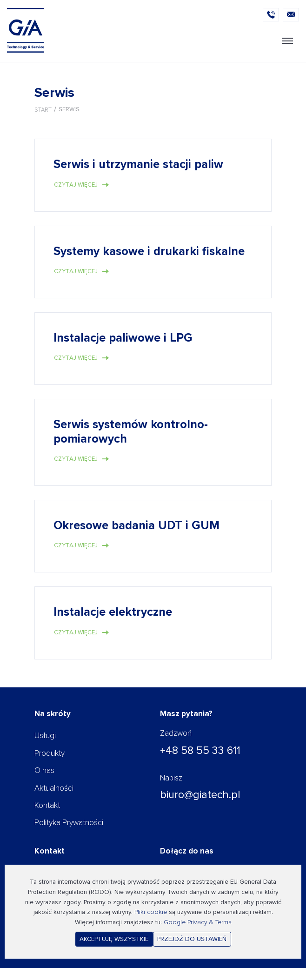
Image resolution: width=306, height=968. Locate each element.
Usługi (45, 735)
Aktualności (53, 788)
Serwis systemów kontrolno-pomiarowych (130, 431)
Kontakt (47, 805)
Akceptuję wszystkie (114, 939)
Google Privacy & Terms (198, 922)
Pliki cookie (150, 912)
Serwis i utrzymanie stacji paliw (138, 164)
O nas (44, 770)
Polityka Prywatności (68, 822)
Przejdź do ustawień (191, 939)
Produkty (49, 753)
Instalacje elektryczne (112, 612)
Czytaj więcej (76, 184)
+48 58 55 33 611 (200, 750)
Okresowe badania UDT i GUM (136, 525)
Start (43, 110)
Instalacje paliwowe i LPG (123, 338)
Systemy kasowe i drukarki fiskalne (149, 251)
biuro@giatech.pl (200, 794)
